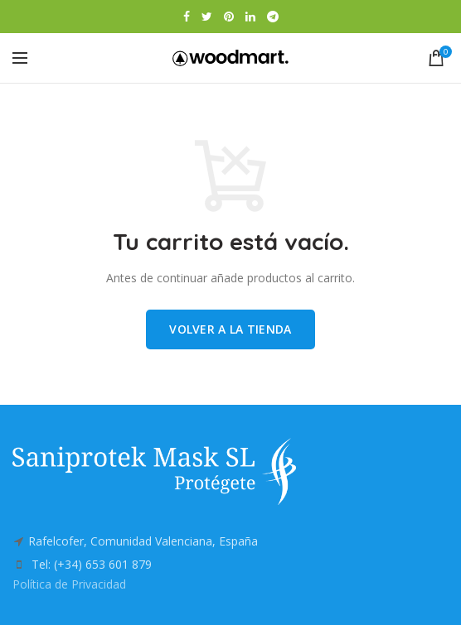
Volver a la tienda (230, 329)
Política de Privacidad (69, 584)
